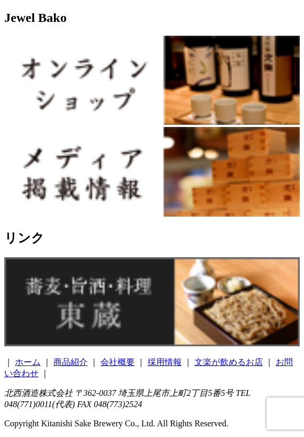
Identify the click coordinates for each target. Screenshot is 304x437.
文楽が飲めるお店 (228, 362)
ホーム (28, 362)
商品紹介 (70, 362)
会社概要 (117, 362)
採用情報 (164, 362)
